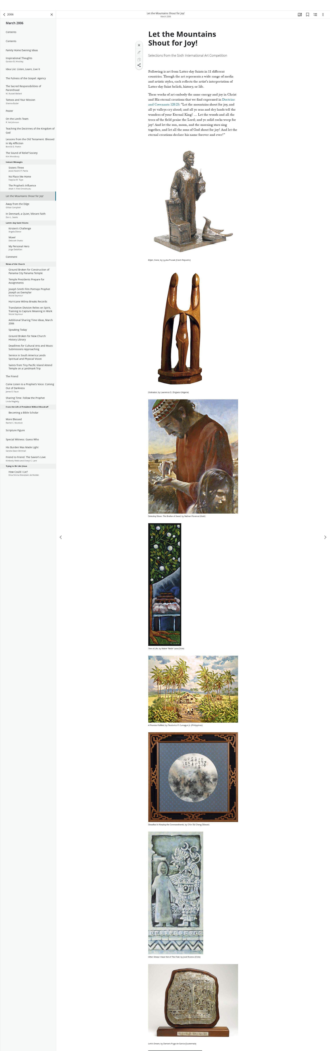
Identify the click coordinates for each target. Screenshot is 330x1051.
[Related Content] (315, 17)
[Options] (322, 17)
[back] (4, 17)
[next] (325, 529)
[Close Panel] (52, 17)
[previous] (61, 529)
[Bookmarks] (307, 17)
